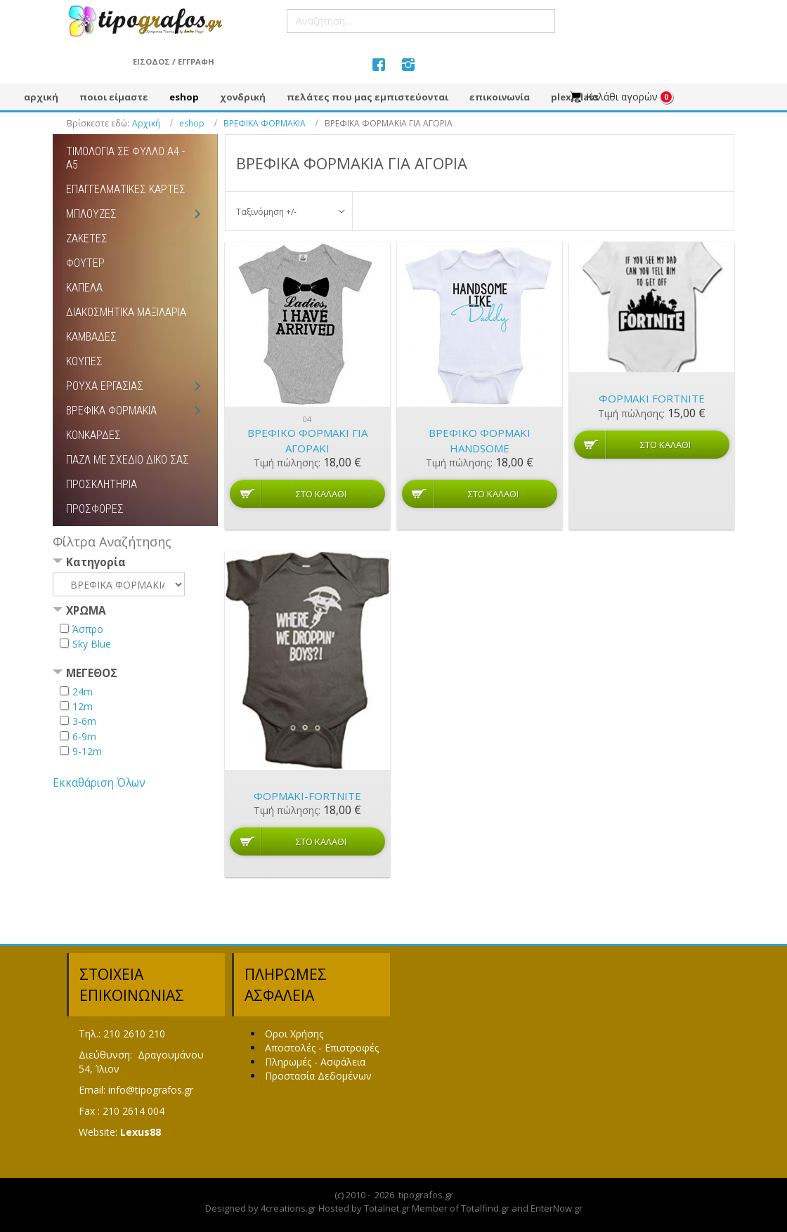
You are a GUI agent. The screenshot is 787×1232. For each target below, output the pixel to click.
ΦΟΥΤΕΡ (85, 263)
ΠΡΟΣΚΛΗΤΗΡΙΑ (101, 484)
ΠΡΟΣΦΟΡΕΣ (95, 509)
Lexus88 (140, 1132)
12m (82, 706)
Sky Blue (91, 643)
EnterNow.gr (557, 1208)
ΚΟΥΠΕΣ (84, 361)
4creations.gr (288, 1208)
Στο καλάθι (321, 493)
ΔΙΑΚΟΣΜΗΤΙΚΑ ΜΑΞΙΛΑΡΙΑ (126, 312)
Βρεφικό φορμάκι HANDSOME (480, 440)
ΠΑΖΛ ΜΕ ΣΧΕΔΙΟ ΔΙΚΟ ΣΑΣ (127, 459)
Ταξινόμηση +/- (266, 212)
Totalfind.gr (485, 1208)
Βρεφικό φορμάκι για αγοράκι (307, 440)
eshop (191, 123)
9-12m (87, 751)
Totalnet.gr (387, 1208)
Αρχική (146, 123)
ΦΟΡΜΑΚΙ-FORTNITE (307, 796)
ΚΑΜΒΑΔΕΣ (91, 336)
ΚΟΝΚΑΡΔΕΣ (93, 435)
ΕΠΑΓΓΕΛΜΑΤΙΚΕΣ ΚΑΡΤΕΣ (126, 189)
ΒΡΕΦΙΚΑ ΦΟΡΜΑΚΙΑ (264, 123)
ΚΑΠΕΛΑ (84, 287)
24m (82, 691)
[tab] (135, 563)
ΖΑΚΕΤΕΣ (87, 238)
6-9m (84, 736)
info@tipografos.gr (150, 1089)
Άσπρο (87, 629)
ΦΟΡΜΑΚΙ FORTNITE (652, 398)
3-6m (84, 721)
